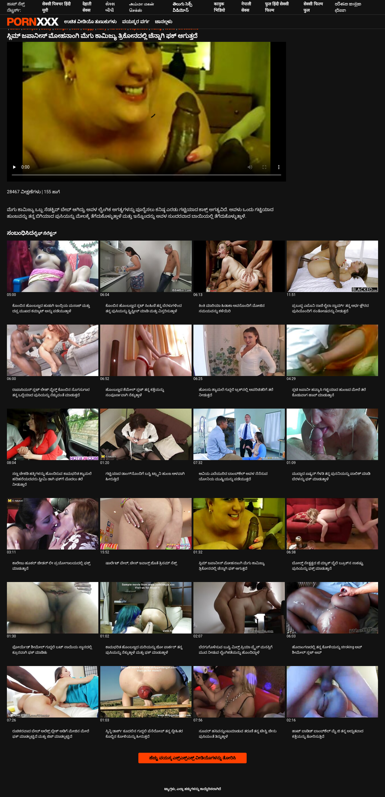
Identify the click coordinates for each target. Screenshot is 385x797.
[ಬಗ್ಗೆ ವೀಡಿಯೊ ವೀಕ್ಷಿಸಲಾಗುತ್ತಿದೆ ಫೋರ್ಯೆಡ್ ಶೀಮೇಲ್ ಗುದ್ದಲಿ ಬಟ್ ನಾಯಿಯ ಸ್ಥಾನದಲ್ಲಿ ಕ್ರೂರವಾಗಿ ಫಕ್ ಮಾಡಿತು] (52, 608)
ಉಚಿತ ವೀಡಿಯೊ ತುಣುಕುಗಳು (90, 21)
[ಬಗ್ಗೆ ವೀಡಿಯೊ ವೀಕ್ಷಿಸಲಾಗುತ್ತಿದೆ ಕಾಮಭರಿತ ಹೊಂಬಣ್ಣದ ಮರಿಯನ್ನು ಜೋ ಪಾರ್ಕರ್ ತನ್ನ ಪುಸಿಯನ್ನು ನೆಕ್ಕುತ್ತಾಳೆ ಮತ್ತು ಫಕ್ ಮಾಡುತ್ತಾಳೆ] (146, 608)
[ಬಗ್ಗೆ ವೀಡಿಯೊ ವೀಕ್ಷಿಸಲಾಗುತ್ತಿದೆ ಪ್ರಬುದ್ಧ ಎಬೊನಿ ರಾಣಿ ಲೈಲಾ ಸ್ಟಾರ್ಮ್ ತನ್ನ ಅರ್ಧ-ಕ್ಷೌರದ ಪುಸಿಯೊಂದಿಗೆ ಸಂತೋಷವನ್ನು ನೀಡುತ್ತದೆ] (332, 266)
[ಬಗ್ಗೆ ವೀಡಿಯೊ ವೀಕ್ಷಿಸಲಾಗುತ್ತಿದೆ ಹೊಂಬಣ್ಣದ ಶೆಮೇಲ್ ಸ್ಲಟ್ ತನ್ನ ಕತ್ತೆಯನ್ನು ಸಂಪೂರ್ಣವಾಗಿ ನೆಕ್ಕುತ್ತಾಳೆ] (146, 350)
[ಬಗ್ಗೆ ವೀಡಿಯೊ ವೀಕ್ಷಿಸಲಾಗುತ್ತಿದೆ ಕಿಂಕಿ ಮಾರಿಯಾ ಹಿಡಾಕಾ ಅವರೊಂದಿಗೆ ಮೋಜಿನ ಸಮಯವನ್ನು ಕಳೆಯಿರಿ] (239, 266)
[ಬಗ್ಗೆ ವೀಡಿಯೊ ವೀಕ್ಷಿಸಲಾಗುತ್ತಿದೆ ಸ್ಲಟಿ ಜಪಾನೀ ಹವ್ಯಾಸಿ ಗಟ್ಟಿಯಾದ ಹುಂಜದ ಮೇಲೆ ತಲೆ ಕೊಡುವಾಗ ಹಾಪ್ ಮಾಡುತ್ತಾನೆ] (332, 350)
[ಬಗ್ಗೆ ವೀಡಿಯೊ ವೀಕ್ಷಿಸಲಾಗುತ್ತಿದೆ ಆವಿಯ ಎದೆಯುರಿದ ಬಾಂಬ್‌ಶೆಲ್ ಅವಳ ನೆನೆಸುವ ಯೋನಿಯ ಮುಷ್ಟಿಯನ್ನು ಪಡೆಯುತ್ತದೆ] (239, 434)
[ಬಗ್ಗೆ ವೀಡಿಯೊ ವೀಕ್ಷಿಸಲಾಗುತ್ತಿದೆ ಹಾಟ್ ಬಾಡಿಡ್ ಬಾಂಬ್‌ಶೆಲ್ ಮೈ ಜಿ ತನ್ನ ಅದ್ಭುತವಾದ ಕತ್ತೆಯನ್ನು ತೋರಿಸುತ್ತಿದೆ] (332, 692)
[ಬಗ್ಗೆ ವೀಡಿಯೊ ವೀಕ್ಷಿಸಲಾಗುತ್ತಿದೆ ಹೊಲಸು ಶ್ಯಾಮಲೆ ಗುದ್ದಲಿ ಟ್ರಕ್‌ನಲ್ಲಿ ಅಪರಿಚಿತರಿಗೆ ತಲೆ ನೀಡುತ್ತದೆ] (239, 350)
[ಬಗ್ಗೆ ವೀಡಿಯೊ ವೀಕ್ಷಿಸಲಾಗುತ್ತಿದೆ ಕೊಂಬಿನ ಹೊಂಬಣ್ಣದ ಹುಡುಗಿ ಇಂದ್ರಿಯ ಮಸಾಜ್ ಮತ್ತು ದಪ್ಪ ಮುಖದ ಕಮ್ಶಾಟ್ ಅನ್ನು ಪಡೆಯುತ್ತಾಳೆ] (52, 266)
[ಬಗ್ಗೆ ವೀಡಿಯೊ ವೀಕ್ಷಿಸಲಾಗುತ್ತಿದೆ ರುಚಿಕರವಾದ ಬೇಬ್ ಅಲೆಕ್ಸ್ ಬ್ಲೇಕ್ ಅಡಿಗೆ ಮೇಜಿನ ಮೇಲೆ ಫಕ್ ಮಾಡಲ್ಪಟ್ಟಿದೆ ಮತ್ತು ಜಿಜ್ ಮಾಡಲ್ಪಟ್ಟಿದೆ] (52, 692)
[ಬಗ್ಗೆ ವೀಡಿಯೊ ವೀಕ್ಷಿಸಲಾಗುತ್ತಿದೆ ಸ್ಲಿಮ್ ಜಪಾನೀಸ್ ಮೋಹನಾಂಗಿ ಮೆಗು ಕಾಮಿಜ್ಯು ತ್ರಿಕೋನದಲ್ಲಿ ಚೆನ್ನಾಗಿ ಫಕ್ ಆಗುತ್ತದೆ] (239, 523)
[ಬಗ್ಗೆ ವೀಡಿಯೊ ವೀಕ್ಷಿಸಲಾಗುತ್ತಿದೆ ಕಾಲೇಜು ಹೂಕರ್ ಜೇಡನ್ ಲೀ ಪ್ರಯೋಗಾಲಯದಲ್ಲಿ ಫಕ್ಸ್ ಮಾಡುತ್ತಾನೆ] (52, 523)
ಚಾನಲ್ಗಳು (163, 21)
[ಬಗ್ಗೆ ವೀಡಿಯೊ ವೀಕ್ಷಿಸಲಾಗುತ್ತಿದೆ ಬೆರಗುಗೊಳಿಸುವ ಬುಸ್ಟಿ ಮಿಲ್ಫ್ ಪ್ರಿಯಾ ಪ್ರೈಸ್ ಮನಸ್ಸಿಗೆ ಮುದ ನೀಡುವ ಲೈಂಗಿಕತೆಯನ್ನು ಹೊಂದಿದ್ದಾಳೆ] (239, 608)
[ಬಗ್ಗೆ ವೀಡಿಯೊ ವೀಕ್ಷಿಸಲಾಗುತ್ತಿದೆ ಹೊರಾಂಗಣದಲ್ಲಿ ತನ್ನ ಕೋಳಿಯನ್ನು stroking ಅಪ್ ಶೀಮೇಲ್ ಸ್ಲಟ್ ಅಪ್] (332, 608)
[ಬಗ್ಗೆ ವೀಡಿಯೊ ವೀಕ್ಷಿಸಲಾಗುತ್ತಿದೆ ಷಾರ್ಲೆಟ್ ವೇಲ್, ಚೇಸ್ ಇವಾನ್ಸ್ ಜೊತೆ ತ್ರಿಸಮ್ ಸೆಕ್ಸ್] (146, 523)
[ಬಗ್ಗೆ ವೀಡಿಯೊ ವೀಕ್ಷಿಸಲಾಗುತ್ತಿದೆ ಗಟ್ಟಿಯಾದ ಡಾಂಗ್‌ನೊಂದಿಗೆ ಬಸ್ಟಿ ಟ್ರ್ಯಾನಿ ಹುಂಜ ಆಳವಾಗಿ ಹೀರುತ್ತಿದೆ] (146, 434)
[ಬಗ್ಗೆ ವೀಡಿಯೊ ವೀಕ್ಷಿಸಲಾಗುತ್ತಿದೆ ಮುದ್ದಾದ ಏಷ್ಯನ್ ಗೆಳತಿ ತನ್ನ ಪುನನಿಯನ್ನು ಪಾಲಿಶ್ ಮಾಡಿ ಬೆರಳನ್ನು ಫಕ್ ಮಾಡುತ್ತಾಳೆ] (332, 434)
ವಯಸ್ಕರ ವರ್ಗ (135, 21)
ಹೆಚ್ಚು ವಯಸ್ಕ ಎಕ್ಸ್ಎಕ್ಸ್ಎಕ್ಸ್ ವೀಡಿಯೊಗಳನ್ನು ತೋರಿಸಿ (192, 757)
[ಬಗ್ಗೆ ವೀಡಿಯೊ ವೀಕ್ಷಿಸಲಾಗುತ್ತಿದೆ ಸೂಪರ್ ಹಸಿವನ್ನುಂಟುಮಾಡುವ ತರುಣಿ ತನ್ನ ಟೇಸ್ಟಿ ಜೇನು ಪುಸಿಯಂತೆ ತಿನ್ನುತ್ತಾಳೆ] (239, 692)
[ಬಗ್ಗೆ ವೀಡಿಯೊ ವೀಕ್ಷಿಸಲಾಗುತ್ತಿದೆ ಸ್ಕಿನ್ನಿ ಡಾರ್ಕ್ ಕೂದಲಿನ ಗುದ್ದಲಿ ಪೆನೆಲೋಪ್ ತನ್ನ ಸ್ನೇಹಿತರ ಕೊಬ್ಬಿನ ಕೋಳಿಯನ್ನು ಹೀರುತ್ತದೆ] (146, 692)
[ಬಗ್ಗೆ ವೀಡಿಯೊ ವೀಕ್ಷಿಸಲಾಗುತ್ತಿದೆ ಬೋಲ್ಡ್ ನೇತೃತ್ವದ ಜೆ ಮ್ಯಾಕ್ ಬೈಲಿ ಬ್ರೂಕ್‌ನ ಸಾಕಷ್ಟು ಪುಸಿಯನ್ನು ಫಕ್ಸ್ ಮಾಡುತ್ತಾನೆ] (332, 523)
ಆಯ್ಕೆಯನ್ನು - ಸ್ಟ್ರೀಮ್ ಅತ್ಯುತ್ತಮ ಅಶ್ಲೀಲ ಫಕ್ (33, 21)
